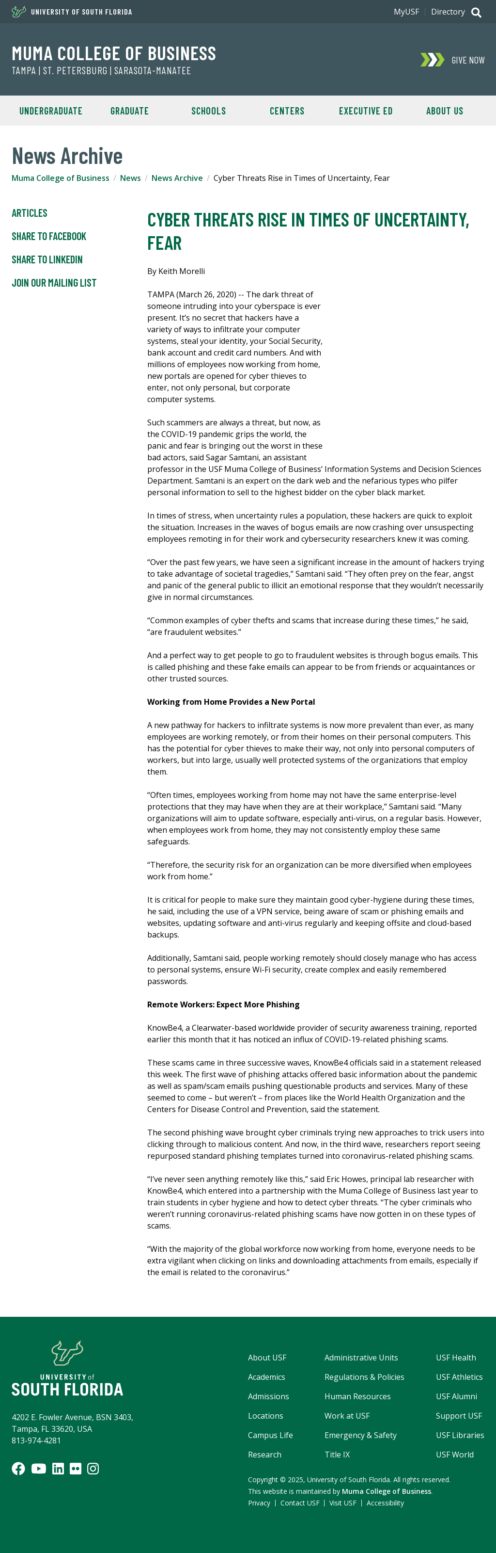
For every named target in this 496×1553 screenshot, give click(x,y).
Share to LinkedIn (47, 259)
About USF (267, 1357)
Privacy (259, 1502)
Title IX (337, 1454)
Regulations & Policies (364, 1377)
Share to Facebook (49, 236)
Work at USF (347, 1415)
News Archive (177, 178)
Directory (448, 12)
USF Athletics (459, 1377)
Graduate (129, 110)
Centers (287, 110)
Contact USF (300, 1502)
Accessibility (385, 1502)
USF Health (456, 1357)
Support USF (459, 1415)
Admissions (268, 1396)
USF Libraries (460, 1435)
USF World (455, 1454)
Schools (208, 110)
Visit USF (342, 1502)
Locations (265, 1415)
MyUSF (406, 12)
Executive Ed (366, 110)
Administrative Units (361, 1357)
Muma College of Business (114, 52)
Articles (29, 213)
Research (264, 1454)
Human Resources (358, 1396)
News (130, 178)
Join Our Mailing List (54, 283)
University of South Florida (72, 12)
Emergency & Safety (361, 1435)
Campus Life (270, 1435)
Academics (266, 1377)
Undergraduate (51, 110)
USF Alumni (456, 1396)
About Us (445, 110)
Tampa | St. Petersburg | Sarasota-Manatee (101, 70)
